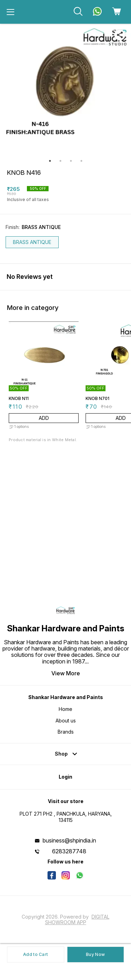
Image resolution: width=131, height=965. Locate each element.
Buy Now (95, 954)
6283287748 (69, 851)
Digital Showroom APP (77, 919)
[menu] (10, 12)
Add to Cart (35, 954)
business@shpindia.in (69, 840)
